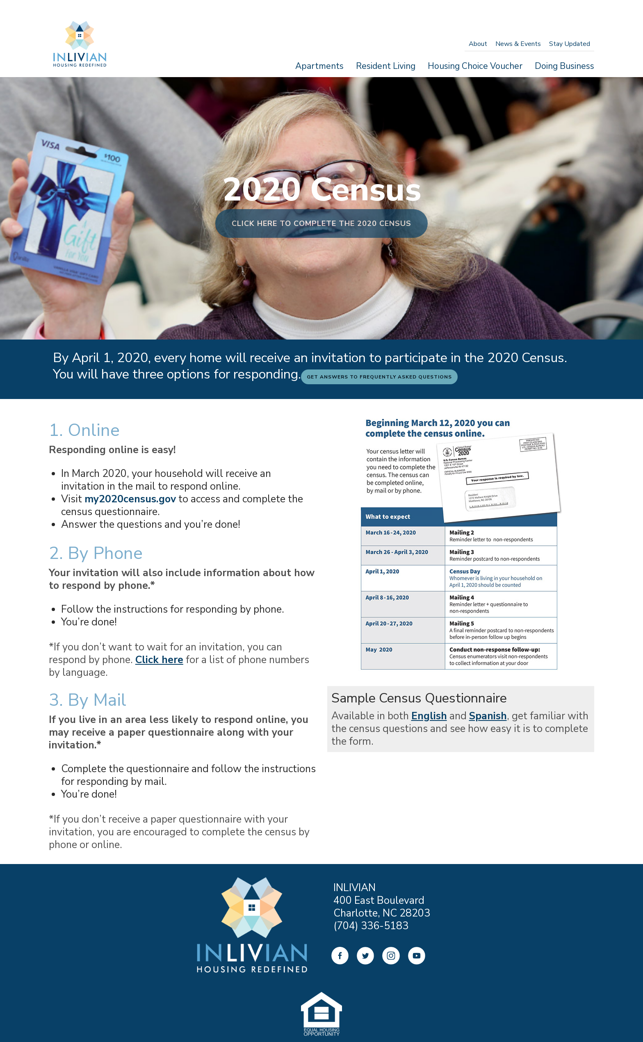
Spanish (488, 716)
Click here (159, 660)
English (429, 716)
